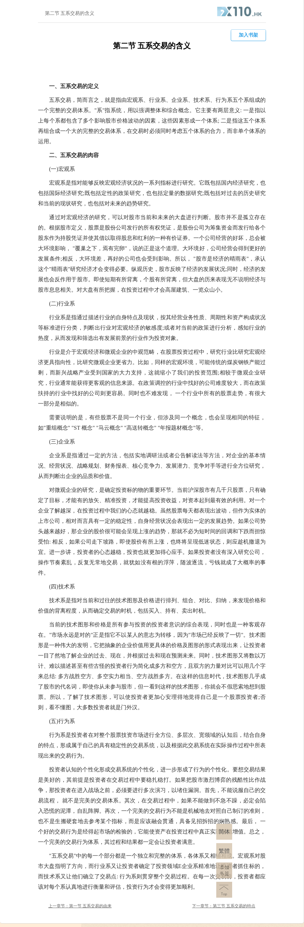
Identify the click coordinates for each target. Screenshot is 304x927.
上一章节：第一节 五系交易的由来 (80, 906)
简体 (224, 832)
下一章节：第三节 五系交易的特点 (223, 906)
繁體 (224, 851)
